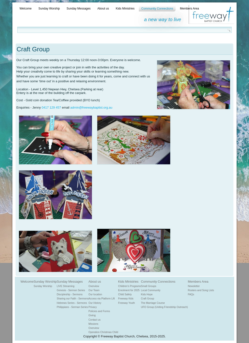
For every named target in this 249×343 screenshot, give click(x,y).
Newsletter (194, 286)
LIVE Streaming (65, 286)
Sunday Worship (49, 8)
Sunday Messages (79, 8)
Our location (95, 294)
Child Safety (125, 294)
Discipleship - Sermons (69, 294)
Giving (92, 315)
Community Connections (157, 8)
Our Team (94, 290)
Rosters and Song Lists (201, 290)
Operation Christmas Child (103, 332)
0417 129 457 (51, 107)
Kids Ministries (125, 8)
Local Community (150, 290)
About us (103, 8)
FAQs (191, 294)
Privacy (93, 307)
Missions (93, 324)
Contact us (95, 319)
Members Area (189, 8)
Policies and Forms (99, 311)
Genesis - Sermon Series (71, 290)
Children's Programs (129, 286)
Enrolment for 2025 (129, 290)
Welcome (25, 8)
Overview (94, 286)
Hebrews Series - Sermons (72, 303)
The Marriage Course (153, 303)
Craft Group (147, 298)
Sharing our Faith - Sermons (73, 298)
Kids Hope (147, 294)
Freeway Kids (125, 298)
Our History (95, 303)
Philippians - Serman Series (72, 307)
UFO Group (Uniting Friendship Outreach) (164, 307)
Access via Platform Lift (102, 298)
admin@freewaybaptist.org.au (91, 107)
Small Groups (148, 286)
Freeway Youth (126, 303)
